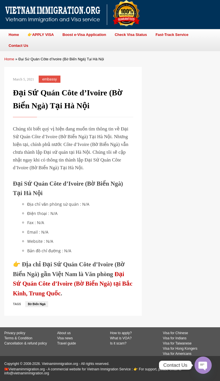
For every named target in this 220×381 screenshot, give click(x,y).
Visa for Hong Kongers (180, 349)
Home (9, 59)
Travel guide (66, 343)
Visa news (65, 338)
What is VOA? (120, 338)
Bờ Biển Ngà (37, 304)
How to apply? (121, 333)
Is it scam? (118, 343)
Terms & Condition (18, 338)
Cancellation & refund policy (25, 343)
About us (64, 333)
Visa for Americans (177, 354)
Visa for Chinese (175, 333)
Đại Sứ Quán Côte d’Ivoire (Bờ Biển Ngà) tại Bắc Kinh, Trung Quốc (72, 284)
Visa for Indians (175, 338)
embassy (49, 79)
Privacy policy (14, 333)
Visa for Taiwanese (177, 343)
